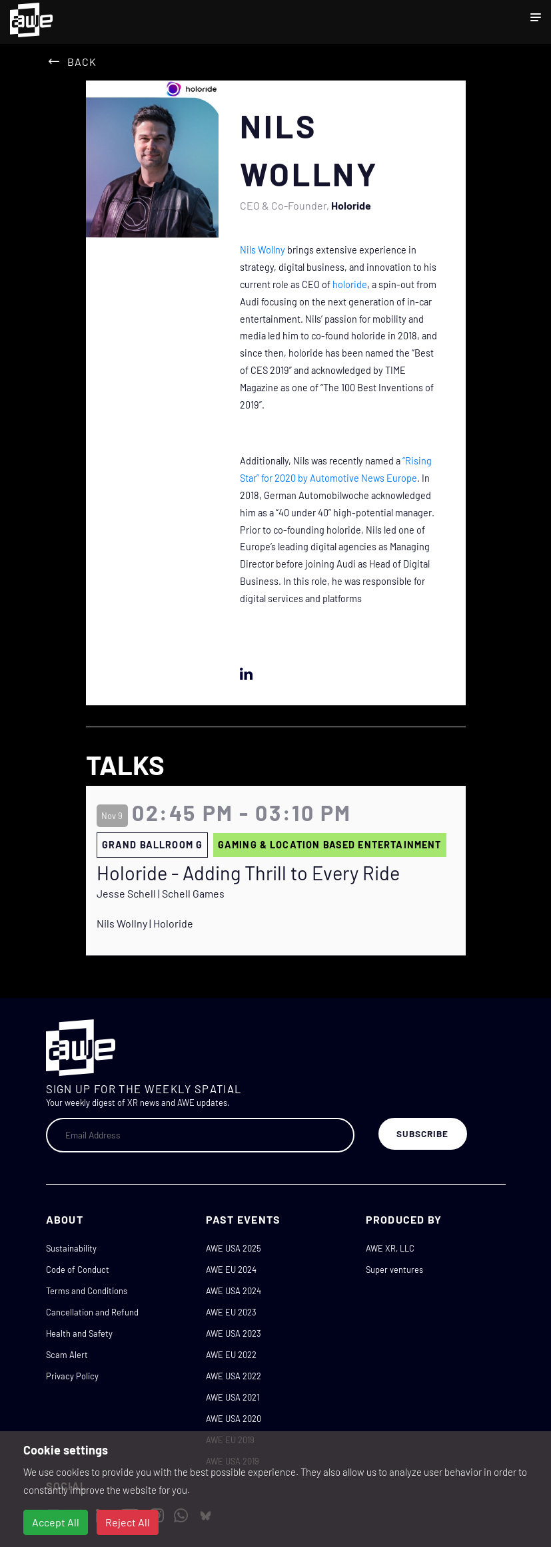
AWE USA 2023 (233, 1333)
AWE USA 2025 (233, 1248)
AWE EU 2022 (231, 1354)
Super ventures (394, 1269)
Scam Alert (67, 1354)
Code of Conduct (77, 1269)
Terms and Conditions (86, 1291)
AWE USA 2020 (233, 1418)
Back (82, 61)
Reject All (127, 1522)
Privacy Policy (72, 1376)
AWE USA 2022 (233, 1376)
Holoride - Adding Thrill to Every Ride (248, 873)
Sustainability (71, 1248)
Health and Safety (79, 1333)
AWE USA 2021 (232, 1397)
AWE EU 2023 (231, 1312)
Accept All (55, 1522)
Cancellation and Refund (92, 1312)
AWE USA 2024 (233, 1291)
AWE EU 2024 (231, 1269)
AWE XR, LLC (390, 1248)
